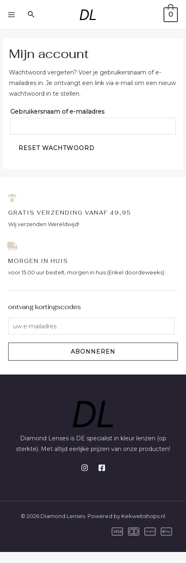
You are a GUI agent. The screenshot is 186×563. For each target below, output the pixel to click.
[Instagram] (84, 467)
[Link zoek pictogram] (31, 14)
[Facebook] (101, 467)
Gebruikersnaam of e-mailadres (57, 111)
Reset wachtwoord (56, 148)
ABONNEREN (93, 351)
